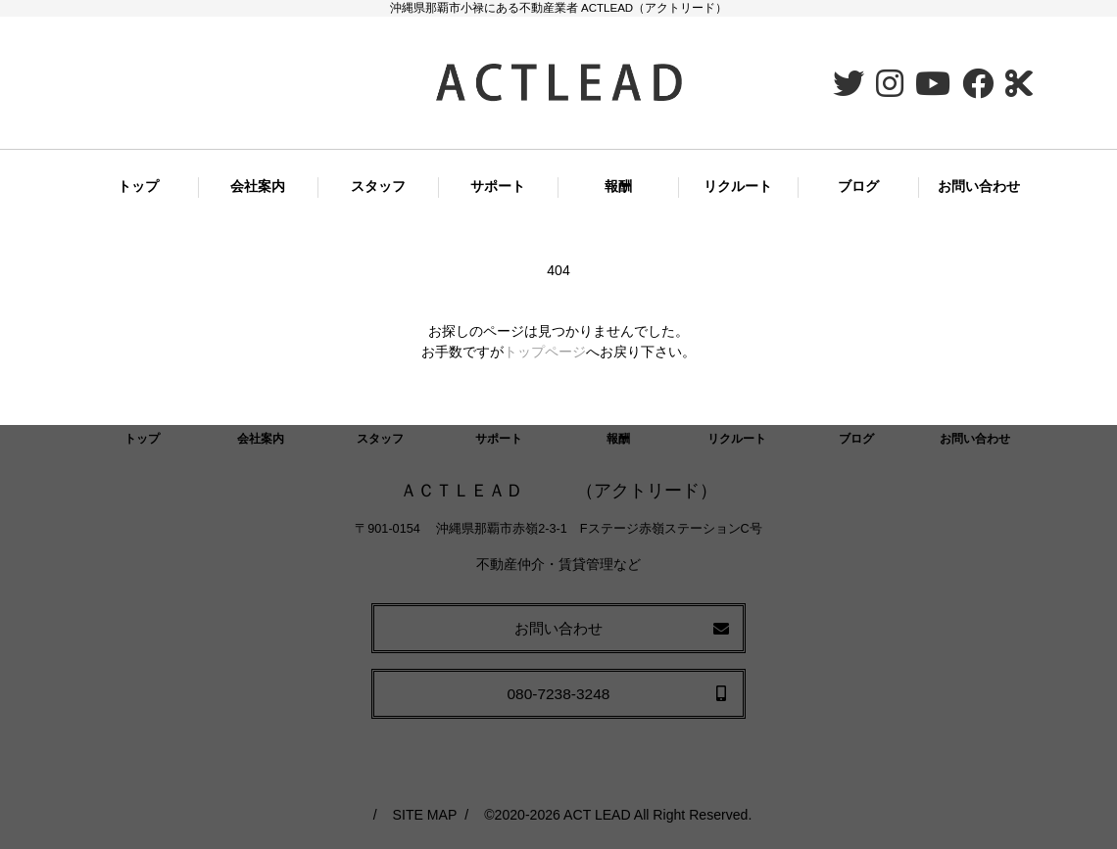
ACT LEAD (597, 815)
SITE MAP (425, 815)
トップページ (545, 351)
